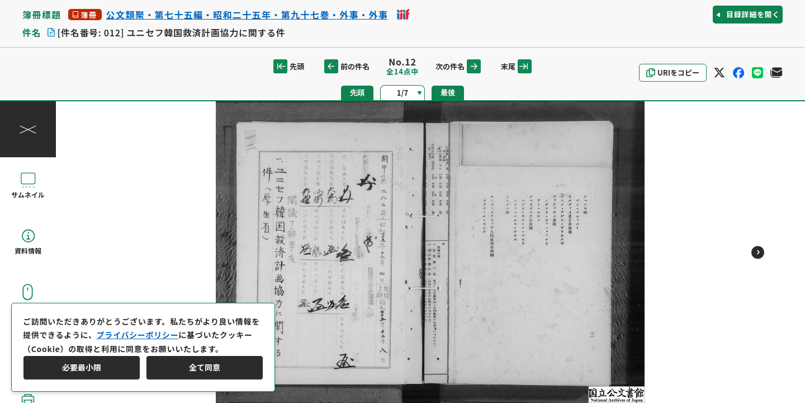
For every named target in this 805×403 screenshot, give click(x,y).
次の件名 (458, 66)
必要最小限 (81, 367)
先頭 (288, 66)
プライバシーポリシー (138, 334)
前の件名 (347, 66)
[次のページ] (758, 252)
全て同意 (204, 367)
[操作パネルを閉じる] (28, 129)
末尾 (516, 66)
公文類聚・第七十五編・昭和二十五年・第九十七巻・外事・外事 (247, 14)
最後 (448, 92)
